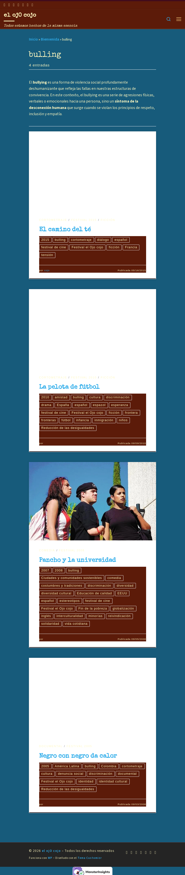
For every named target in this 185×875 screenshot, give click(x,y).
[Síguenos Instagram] (23, 5)
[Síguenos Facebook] (9, 5)
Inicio (33, 39)
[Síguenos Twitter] (18, 5)
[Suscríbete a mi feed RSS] (4, 5)
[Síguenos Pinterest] (32, 5)
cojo (47, 270)
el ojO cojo (51, 853)
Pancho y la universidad (77, 561)
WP (50, 860)
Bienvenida (50, 39)
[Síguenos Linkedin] (27, 5)
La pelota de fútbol (69, 388)
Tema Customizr (90, 860)
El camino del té (65, 230)
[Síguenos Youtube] (13, 5)
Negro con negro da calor (78, 758)
